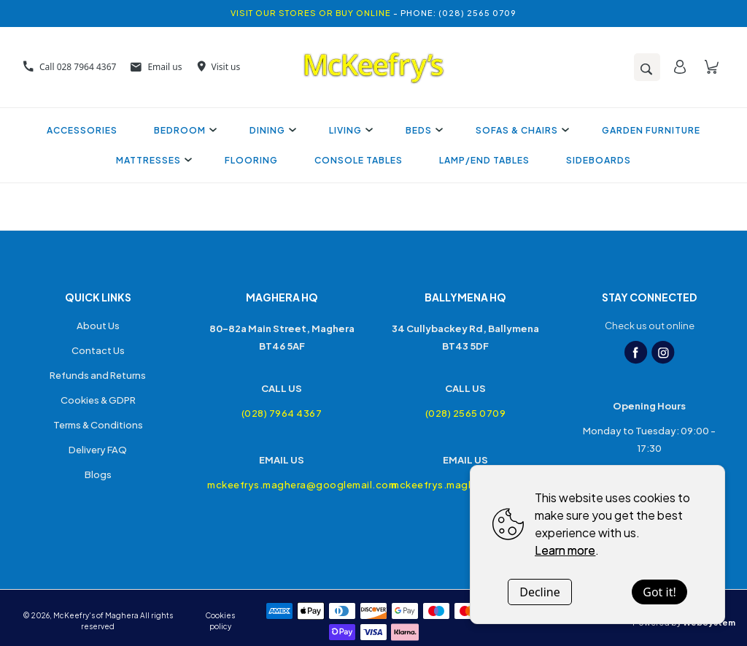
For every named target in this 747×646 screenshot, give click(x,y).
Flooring (251, 160)
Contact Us (98, 350)
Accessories (82, 130)
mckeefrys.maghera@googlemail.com (281, 485)
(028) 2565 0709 (465, 413)
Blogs (98, 474)
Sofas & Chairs (520, 130)
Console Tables (358, 160)
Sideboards (598, 160)
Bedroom (183, 130)
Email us (156, 67)
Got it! (659, 592)
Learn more (565, 550)
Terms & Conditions (98, 425)
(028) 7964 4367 (281, 413)
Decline (539, 592)
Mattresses (152, 160)
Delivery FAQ (98, 449)
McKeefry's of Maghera (96, 615)
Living (349, 130)
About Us (98, 325)
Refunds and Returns (98, 375)
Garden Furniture (651, 130)
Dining (271, 130)
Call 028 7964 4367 (69, 67)
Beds (422, 130)
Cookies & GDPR (98, 400)
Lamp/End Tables (484, 160)
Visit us (219, 67)
